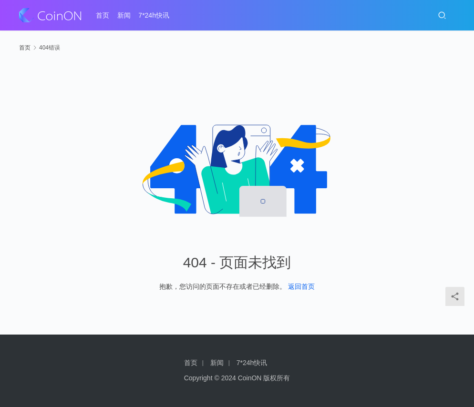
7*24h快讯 (153, 15)
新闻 (124, 15)
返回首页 (301, 286)
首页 (102, 15)
